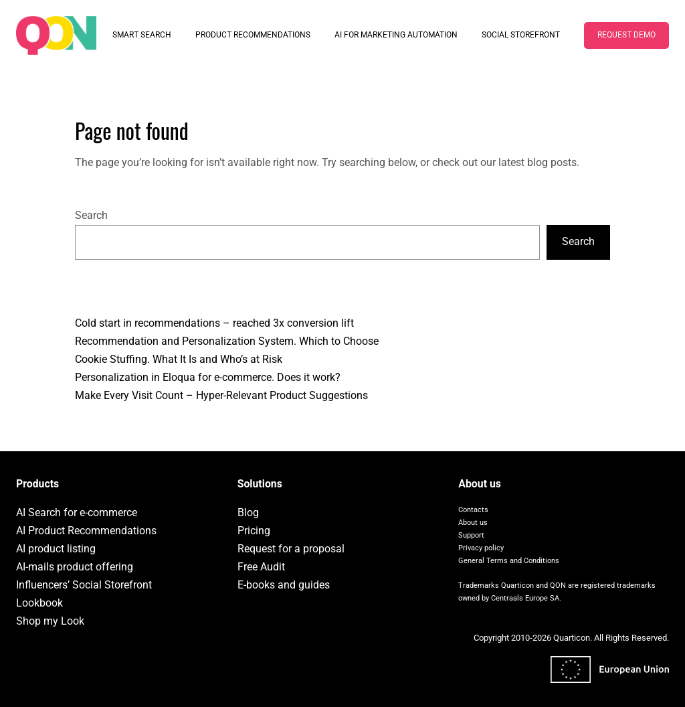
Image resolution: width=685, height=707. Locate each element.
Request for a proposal (291, 548)
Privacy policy (481, 548)
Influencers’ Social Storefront (84, 584)
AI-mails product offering (74, 566)
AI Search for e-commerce (76, 512)
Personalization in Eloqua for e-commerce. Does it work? (207, 377)
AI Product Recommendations (86, 530)
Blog (248, 512)
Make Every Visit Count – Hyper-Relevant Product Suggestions (221, 395)
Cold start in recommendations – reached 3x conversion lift (214, 323)
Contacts (473, 509)
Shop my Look (50, 621)
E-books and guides (283, 584)
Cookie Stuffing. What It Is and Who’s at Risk (178, 359)
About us (473, 522)
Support (471, 535)
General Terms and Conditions (508, 560)
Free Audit (261, 566)
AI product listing (56, 548)
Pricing (253, 530)
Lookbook (39, 603)
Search (91, 215)
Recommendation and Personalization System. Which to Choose (227, 341)
